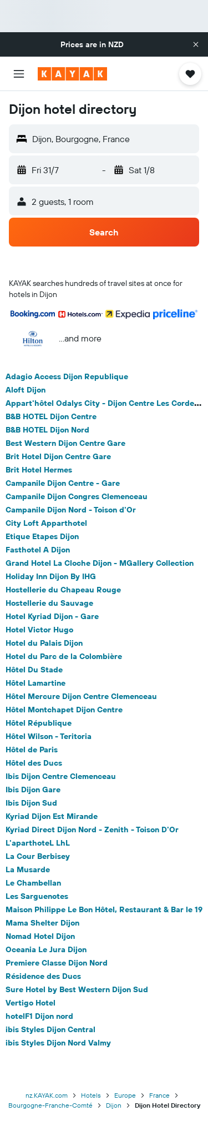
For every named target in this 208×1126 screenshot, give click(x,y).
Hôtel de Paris (32, 750)
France (159, 1095)
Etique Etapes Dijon (42, 536)
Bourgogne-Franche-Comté (50, 1105)
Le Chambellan (33, 883)
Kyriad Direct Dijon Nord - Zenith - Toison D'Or (92, 830)
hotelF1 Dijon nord (39, 1016)
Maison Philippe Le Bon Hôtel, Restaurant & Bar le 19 (104, 909)
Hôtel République (39, 723)
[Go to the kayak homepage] (72, 74)
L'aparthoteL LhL (38, 843)
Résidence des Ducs (43, 976)
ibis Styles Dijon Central (50, 1029)
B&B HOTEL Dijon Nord (47, 430)
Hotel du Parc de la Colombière (64, 656)
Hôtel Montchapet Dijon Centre (64, 710)
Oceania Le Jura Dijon (46, 949)
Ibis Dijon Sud (31, 803)
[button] (196, 44)
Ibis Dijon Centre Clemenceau (61, 776)
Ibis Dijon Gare (33, 790)
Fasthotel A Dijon (38, 550)
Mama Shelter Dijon (42, 923)
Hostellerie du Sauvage (49, 603)
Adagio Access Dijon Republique (67, 376)
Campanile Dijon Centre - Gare (63, 483)
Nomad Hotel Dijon (40, 936)
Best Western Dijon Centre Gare (65, 443)
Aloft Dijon (25, 390)
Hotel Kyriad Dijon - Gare (52, 616)
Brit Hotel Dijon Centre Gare (58, 456)
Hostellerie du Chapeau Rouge (63, 590)
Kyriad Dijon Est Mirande (52, 816)
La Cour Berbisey (38, 856)
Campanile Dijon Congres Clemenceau (77, 496)
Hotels (91, 1095)
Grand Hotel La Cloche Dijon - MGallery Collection (100, 563)
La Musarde (28, 869)
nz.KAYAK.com (47, 1095)
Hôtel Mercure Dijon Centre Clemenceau (81, 696)
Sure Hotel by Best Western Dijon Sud (77, 989)
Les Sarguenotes (37, 896)
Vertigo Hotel (30, 1003)
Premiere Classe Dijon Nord (57, 963)
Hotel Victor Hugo (39, 630)
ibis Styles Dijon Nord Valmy (58, 1043)
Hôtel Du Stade (34, 670)
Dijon (113, 1105)
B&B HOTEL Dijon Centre (51, 416)
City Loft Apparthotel (46, 523)
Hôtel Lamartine (35, 683)
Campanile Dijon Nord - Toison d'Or (71, 510)
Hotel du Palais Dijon (44, 643)
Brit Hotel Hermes (39, 470)
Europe (125, 1095)
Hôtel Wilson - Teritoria (49, 736)
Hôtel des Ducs (34, 763)
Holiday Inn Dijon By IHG (51, 576)
